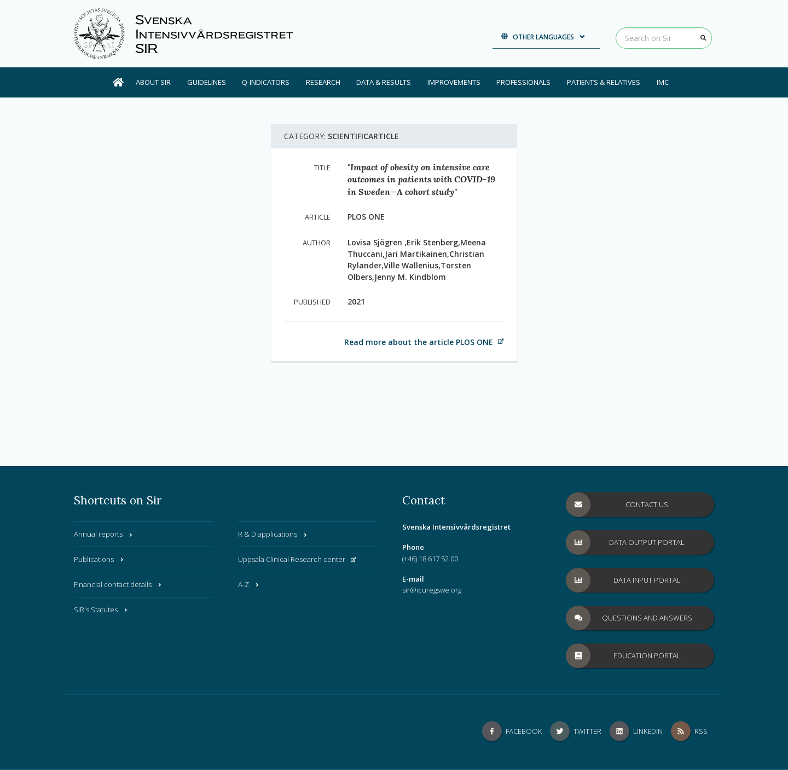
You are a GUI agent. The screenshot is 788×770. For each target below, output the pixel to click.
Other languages (543, 37)
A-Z (249, 584)
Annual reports (104, 534)
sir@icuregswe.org (431, 590)
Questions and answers (629, 618)
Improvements (453, 82)
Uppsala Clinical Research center (297, 559)
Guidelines (206, 82)
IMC (663, 82)
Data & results (383, 82)
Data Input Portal (623, 580)
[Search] (703, 38)
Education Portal (623, 655)
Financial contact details (118, 584)
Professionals (523, 82)
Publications (99, 559)
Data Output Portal (625, 542)
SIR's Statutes (101, 609)
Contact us (617, 504)
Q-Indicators (265, 82)
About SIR (153, 82)
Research (323, 82)
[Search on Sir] (664, 38)
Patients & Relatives (603, 82)
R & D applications (273, 534)
